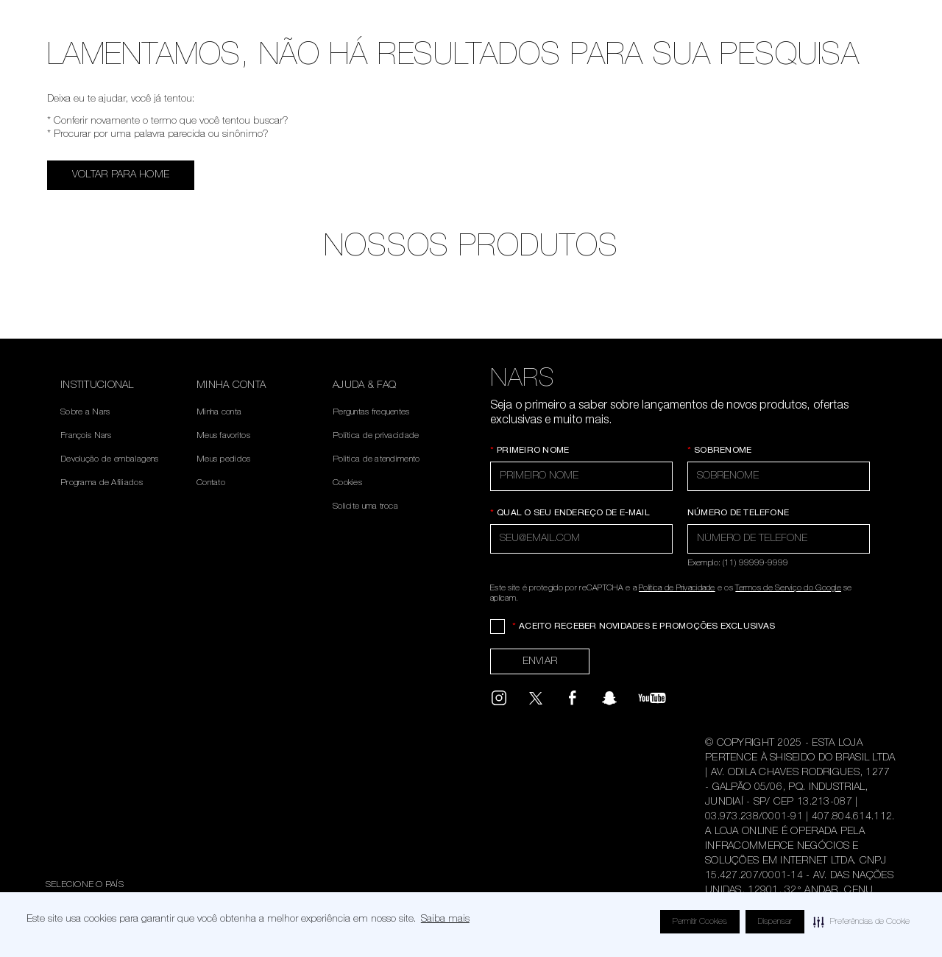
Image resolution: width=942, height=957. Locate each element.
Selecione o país (85, 884)
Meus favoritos (223, 435)
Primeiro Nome (529, 450)
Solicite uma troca (365, 506)
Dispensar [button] (775, 921)
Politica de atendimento (376, 459)
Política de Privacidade (677, 589)
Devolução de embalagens (109, 459)
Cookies (347, 482)
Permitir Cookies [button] (700, 921)
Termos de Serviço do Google (788, 589)
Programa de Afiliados (101, 482)
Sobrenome (719, 450)
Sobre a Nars (85, 412)
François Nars (86, 435)
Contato (210, 482)
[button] (861, 921)
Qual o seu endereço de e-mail (570, 513)
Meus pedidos (223, 459)
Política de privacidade (376, 435)
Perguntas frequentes (371, 412)
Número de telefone (738, 513)
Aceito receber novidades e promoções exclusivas (643, 626)
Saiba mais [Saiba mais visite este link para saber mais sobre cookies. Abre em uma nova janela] (445, 919)
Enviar (540, 662)
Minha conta (218, 412)
